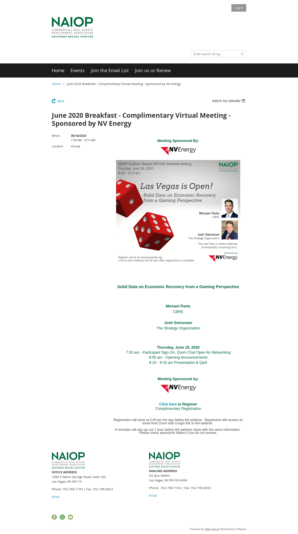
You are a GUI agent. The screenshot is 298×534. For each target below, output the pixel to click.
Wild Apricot (212, 529)
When (56, 136)
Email (56, 497)
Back (61, 101)
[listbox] (229, 100)
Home (56, 84)
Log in (238, 8)
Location (57, 146)
